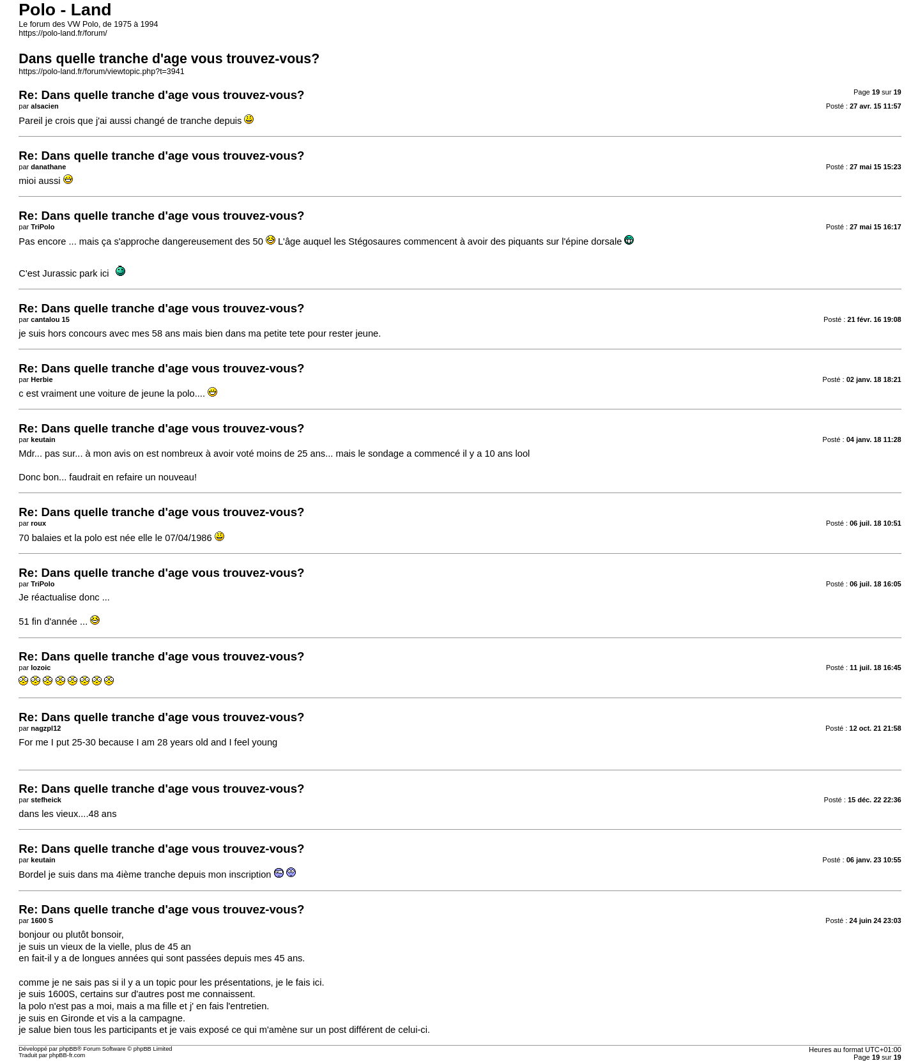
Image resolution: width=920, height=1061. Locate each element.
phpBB (68, 1049)
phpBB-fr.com (67, 1055)
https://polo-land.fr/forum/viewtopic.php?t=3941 (101, 71)
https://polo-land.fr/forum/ (63, 33)
